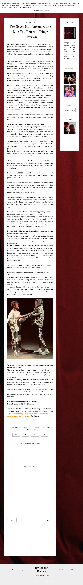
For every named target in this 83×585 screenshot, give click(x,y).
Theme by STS (44, 575)
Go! (23, 569)
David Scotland (15, 426)
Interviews (46, 427)
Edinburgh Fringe (38, 426)
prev (12, 520)
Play (33, 429)
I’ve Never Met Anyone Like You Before (25, 427)
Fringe (48, 426)
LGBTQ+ (28, 429)
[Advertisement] (30, 537)
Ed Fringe (26, 426)
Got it (47, 11)
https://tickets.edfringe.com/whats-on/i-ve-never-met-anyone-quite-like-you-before (28, 415)
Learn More (38, 11)
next (48, 520)
